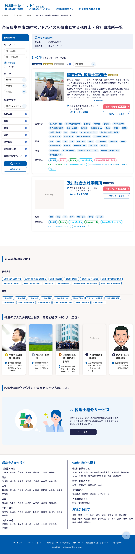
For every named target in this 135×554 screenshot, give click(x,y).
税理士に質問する (64, 9)
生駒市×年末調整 (56, 279)
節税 (109, 475)
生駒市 (28, 15)
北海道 (5, 472)
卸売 (92, 514)
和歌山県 (53, 502)
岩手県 (20, 472)
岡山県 (20, 511)
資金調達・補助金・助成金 (84, 493)
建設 (74, 514)
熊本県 (28, 524)
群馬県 (20, 481)
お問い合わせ (116, 542)
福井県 (28, 490)
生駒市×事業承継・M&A (32, 283)
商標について (78, 542)
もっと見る (82, 432)
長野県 (44, 490)
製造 (80, 514)
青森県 (13, 472)
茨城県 (5, 481)
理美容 (87, 518)
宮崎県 (44, 524)
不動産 (110, 514)
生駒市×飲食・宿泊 (61, 298)
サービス (111, 518)
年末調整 (115, 472)
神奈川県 (53, 481)
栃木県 (13, 481)
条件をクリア (15, 169)
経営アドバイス (104, 493)
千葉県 (36, 481)
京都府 (13, 502)
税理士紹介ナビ (7, 15)
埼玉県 (28, 481)
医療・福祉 (77, 522)
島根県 (13, 511)
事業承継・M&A (95, 484)
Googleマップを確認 (79, 111)
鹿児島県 (53, 524)
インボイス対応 (79, 475)
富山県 (13, 490)
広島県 (28, 511)
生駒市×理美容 (9, 302)
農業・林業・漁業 (125, 518)
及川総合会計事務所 (84, 182)
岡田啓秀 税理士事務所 (87, 74)
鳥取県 (5, 511)
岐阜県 (52, 490)
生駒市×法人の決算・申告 (12, 279)
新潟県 (5, 490)
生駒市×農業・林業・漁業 (63, 302)
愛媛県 (59, 511)
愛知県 (5, 493)
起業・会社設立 (79, 484)
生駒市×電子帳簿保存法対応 (111, 279)
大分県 (36, 524)
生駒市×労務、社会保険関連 (110, 283)
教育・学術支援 (99, 518)
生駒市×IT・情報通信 (94, 298)
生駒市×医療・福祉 (82, 302)
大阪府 (5, 502)
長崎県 (20, 524)
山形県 (44, 472)
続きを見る (100, 100)
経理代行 (125, 472)
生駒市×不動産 (78, 298)
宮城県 (28, 472)
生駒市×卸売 (46, 298)
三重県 (36, 502)
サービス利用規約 (63, 542)
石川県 (20, 490)
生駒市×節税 (49, 283)
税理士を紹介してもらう (40, 9)
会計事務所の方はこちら (87, 9)
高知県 (5, 515)
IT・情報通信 (121, 514)
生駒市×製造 (20, 298)
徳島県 (44, 511)
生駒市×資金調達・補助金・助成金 (85, 283)
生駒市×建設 (8, 298)
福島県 (52, 472)
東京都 (44, 481)
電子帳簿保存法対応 (97, 475)
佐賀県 (13, 524)
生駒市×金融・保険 (112, 298)
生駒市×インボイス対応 (90, 279)
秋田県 (36, 472)
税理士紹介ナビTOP (14, 9)
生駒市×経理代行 (72, 279)
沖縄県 (5, 527)
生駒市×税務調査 (63, 283)
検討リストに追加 (116, 113)
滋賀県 (44, 502)
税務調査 (117, 475)
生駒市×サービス (44, 302)
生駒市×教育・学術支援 (26, 302)
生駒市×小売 (33, 298)
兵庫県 (20, 502)
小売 (86, 514)
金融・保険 (77, 518)
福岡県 (5, 524)
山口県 (36, 511)
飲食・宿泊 (101, 514)
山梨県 (36, 490)
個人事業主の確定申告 (99, 472)
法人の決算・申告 (80, 472)
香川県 (52, 511)
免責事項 (50, 542)
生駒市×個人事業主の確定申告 (35, 279)
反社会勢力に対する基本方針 (97, 542)
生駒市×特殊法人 (99, 302)
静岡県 (59, 490)
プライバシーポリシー (35, 542)
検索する (17, 163)
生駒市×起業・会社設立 (12, 283)
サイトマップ (18, 542)
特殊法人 (88, 522)
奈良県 (19, 15)
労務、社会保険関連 (81, 502)
